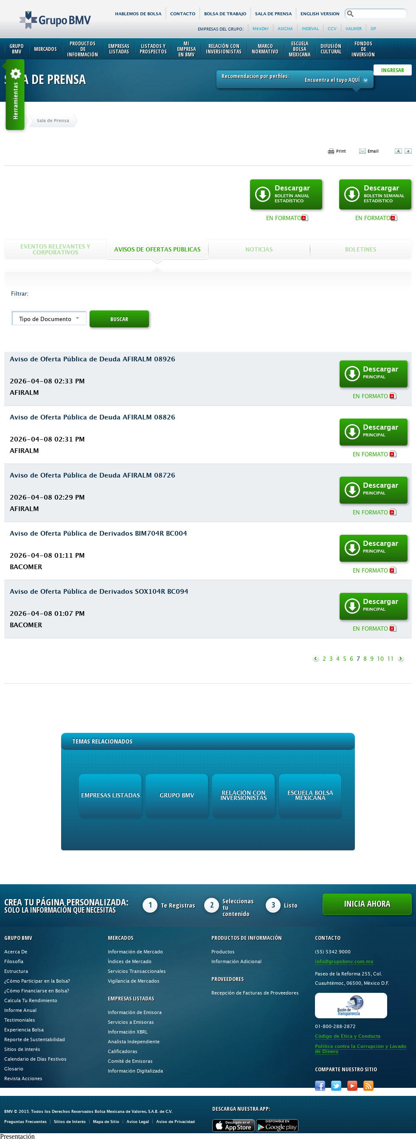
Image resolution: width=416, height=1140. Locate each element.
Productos (223, 951)
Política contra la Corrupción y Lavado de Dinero (360, 1049)
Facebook (320, 1086)
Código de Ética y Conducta (347, 1036)
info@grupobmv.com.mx (344, 961)
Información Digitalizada (135, 1070)
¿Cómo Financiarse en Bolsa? (36, 990)
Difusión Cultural (330, 48)
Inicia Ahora (367, 903)
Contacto (182, 13)
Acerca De (15, 951)
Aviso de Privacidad (175, 1121)
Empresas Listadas (118, 48)
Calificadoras (123, 1051)
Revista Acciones (23, 1078)
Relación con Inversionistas (224, 48)
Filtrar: (19, 293)
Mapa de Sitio (106, 1121)
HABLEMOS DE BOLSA (138, 13)
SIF (373, 28)
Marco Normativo (265, 48)
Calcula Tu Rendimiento (30, 1000)
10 (380, 658)
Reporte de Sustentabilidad (34, 1039)
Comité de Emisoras (130, 1061)
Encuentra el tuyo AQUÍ (336, 79)
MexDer (261, 28)
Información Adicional (236, 961)
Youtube (352, 1086)
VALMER (354, 28)
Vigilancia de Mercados (134, 981)
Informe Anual (20, 1010)
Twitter (336, 1086)
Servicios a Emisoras (131, 1022)
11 (390, 658)
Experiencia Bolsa (24, 1029)
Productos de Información (82, 49)
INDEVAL (310, 28)
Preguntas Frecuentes (25, 1121)
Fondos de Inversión (363, 49)
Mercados (45, 49)
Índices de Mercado (130, 961)
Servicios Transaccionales (137, 971)
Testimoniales (19, 1020)
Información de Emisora (135, 1012)
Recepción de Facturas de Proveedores (255, 992)
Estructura (16, 971)
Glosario (13, 1068)
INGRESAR (392, 70)
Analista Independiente (134, 1041)
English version (320, 13)
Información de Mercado (135, 951)
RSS (368, 1086)
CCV (332, 28)
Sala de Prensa (273, 13)
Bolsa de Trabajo (225, 13)
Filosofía (13, 961)
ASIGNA (285, 28)
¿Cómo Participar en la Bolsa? (37, 981)
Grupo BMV (45, 13)
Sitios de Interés (22, 1049)
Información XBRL (128, 1031)
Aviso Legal (137, 1121)
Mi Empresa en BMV (186, 49)
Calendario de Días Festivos (35, 1059)
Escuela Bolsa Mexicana (299, 49)
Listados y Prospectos (153, 48)
